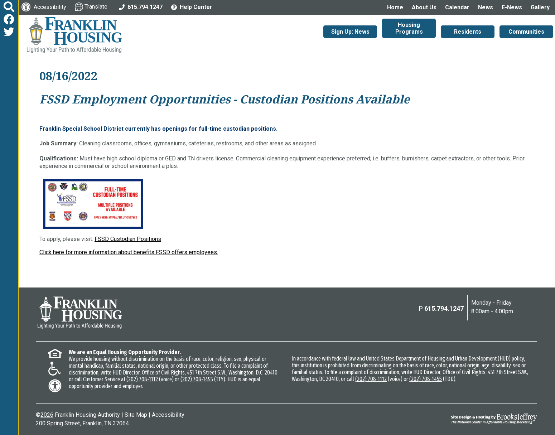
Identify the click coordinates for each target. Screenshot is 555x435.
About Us (424, 7)
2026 (46, 414)
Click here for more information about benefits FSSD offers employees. (128, 252)
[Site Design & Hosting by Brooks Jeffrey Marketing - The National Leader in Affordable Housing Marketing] (474, 418)
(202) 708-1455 (196, 379)
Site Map (136, 414)
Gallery (540, 7)
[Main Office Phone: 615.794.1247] (141, 6)
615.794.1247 (444, 308)
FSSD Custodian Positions (128, 239)
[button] (9, 7)
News (485, 7)
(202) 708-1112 (142, 379)
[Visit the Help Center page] (191, 6)
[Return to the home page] (80, 312)
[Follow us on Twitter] (9, 32)
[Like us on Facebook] (9, 19)
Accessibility (168, 414)
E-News (512, 7)
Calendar (457, 7)
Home (395, 7)
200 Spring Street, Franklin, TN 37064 (82, 423)
